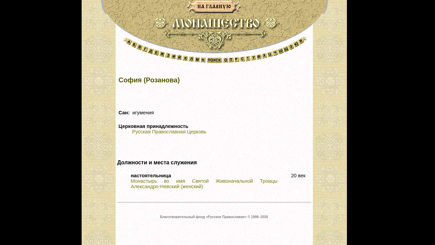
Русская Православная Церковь (169, 131)
